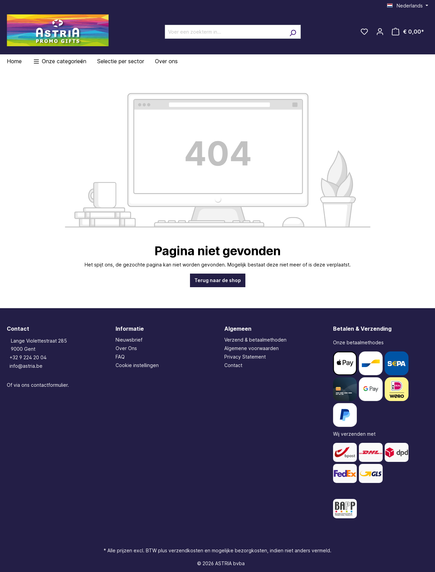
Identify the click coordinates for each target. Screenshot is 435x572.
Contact (233, 365)
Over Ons (126, 348)
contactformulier (49, 385)
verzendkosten (186, 550)
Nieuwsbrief (129, 340)
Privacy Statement (245, 357)
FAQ (120, 357)
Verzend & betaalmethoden (255, 340)
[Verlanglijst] (364, 31)
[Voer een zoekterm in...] (225, 32)
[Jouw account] (380, 31)
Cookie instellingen (137, 365)
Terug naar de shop (217, 280)
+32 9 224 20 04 (28, 357)
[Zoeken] (293, 32)
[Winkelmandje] (408, 31)
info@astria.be (26, 366)
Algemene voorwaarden (251, 348)
